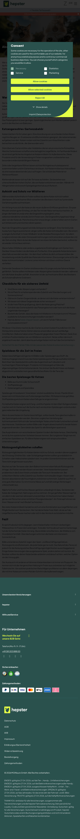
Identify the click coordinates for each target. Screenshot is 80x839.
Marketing (54, 72)
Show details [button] (42, 107)
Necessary (21, 68)
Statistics (53, 68)
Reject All (40, 97)
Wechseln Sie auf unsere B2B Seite (16, 637)
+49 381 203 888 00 (11, 651)
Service (19, 72)
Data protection (43, 114)
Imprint (32, 114)
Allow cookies (40, 81)
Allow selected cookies (40, 89)
